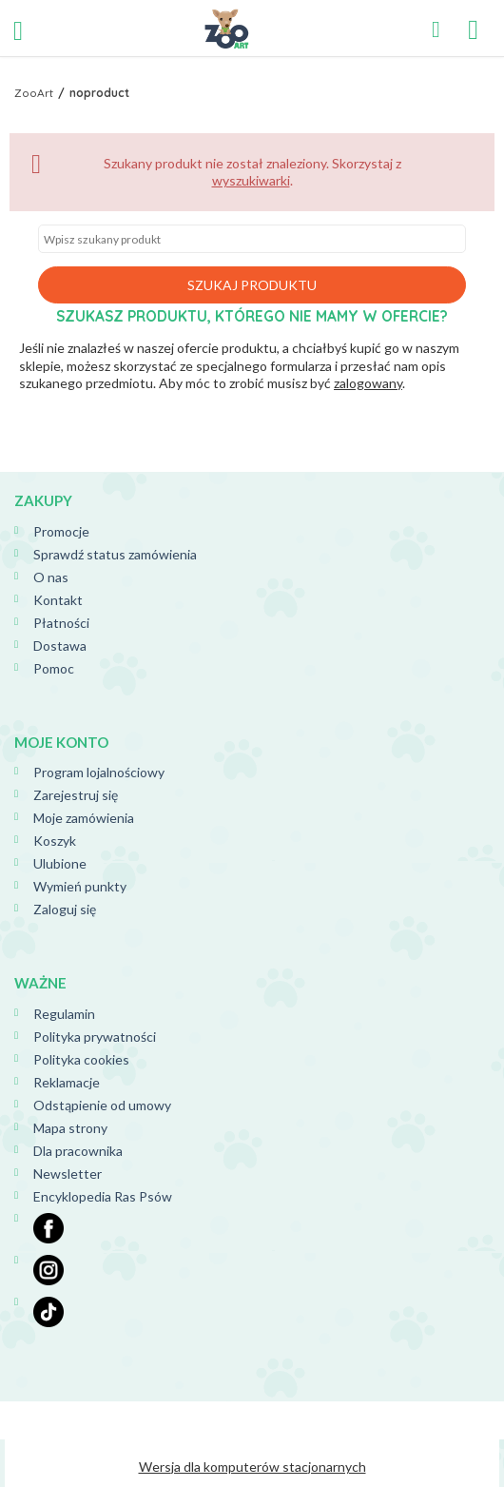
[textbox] (252, 239)
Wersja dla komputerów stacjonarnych (252, 1466)
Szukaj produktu (252, 285)
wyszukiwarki (251, 180)
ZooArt (33, 93)
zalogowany (368, 383)
